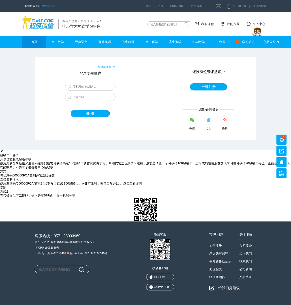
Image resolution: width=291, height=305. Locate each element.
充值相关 (215, 269)
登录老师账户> (107, 67)
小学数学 (199, 42)
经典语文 (81, 42)
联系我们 (245, 261)
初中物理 (128, 42)
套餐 (222, 42)
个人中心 (259, 24)
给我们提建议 (229, 288)
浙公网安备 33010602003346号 (87, 252)
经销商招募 (259, 6)
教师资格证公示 (220, 261)
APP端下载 (239, 6)
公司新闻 (245, 269)
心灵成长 (269, 42)
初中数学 (57, 42)
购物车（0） (176, 6)
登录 (148, 6)
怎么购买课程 (218, 253)
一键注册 (208, 87)
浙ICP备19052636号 (47, 247)
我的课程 (207, 24)
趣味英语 (104, 42)
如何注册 (215, 245)
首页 (34, 42)
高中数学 (175, 42)
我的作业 (233, 24)
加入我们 (245, 253)
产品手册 (245, 277)
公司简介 (245, 245)
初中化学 (152, 42)
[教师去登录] (48, 6)
